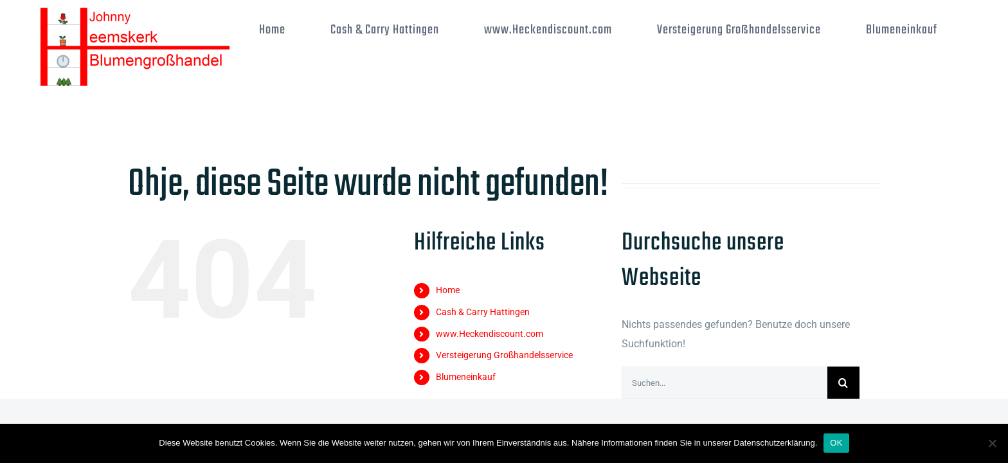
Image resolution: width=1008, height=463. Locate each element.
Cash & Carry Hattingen (483, 312)
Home (448, 290)
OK (836, 443)
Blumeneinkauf (466, 377)
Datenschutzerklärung (774, 443)
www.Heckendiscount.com (489, 334)
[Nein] (992, 443)
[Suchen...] (724, 383)
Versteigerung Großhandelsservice (504, 355)
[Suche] (843, 383)
